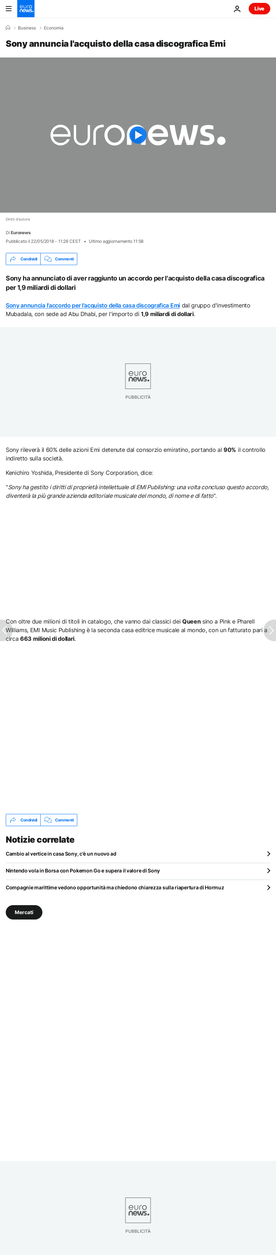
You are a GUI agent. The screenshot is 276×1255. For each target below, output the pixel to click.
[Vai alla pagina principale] (25, 8)
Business (27, 28)
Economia (54, 28)
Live (259, 8)
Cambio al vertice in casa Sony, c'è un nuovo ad (61, 854)
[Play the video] (138, 135)
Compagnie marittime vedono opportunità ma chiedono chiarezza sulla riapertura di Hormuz (115, 887)
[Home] (8, 27)
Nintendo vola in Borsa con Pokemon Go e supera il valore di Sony (83, 870)
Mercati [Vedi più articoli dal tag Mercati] (24, 912)
